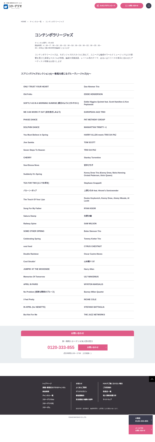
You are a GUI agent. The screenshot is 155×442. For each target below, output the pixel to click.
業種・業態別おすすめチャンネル (64, 408)
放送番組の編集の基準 (94, 420)
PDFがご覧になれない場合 (123, 404)
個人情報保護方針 (120, 416)
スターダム (57, 428)
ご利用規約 (117, 408)
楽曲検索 (56, 412)
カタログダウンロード (106, 5)
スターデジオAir (59, 420)
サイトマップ (117, 420)
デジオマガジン (91, 412)
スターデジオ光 (58, 424)
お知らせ (89, 404)
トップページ (57, 404)
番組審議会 (90, 416)
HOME (23, 33)
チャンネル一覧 (35, 33)
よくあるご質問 (91, 408)
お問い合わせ (131, 5)
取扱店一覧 (117, 412)
